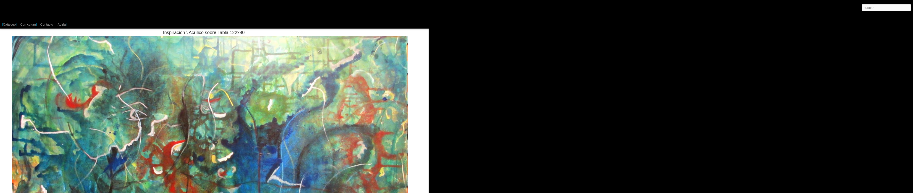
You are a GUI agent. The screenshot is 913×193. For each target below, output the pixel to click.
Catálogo (9, 24)
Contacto (46, 24)
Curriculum (28, 24)
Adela (62, 24)
